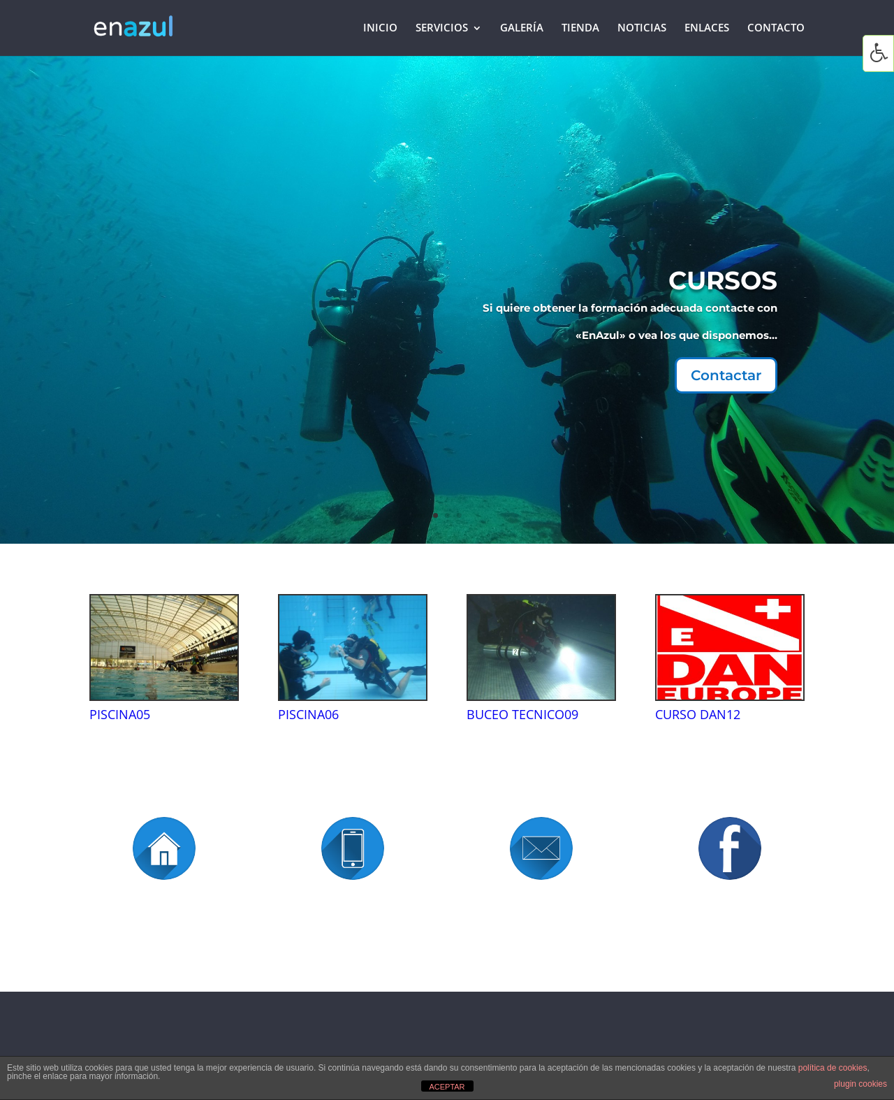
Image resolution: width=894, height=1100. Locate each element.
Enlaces (706, 29)
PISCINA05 (119, 714)
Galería (521, 29)
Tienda (580, 29)
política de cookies (832, 1068)
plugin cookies (860, 1084)
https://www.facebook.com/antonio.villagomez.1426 (730, 961)
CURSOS (687, 287)
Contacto (776, 29)
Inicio (380, 29)
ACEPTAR (446, 1087)
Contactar (690, 370)
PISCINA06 (308, 714)
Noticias (641, 29)
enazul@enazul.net (541, 939)
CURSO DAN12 (697, 714)
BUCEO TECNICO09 (522, 714)
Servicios (442, 29)
